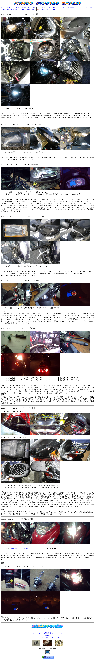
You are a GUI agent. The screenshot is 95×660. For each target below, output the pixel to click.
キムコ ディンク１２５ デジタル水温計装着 (19, 164)
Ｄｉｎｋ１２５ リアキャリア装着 (26, 9)
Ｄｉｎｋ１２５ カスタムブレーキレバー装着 (82, 7)
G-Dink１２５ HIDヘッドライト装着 (47, 9)
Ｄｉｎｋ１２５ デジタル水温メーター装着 (46, 7)
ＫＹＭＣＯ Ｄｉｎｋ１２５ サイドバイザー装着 (21, 124)
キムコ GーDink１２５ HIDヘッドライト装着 (20, 14)
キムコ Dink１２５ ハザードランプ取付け (18, 328)
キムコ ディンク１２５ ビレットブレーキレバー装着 (22, 216)
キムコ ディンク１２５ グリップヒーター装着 (20, 280)
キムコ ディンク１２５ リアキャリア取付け (18, 408)
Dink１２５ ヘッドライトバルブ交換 (9, 9)
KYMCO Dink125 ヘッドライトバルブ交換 (17, 519)
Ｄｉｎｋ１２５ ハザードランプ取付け (27, 7)
